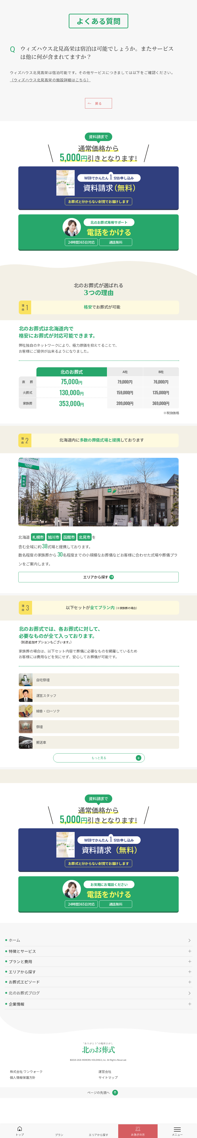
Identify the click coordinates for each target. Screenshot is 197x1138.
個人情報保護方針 (23, 1077)
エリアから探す (98, 577)
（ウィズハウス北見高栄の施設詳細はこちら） (50, 80)
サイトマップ (108, 1077)
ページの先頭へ (98, 1092)
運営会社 (104, 1071)
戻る (98, 103)
